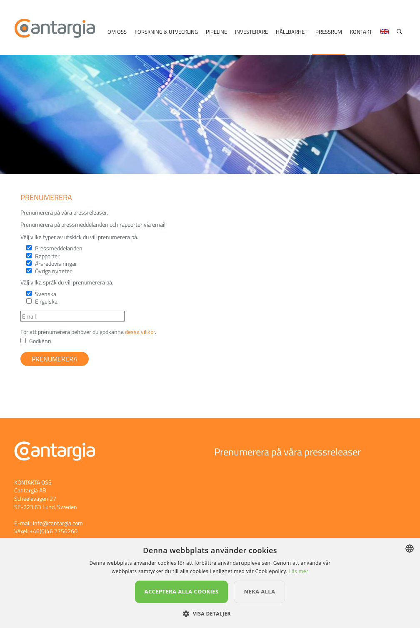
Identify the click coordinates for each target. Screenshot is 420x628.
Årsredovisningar (56, 263)
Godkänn (40, 340)
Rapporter (47, 256)
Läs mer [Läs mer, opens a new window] (298, 571)
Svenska (45, 293)
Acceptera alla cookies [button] (182, 591)
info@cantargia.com (58, 523)
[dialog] (210, 583)
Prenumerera (55, 359)
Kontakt (361, 31)
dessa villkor (140, 331)
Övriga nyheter (53, 271)
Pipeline (216, 31)
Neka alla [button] (259, 591)
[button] (210, 613)
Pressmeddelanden (58, 248)
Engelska (46, 301)
